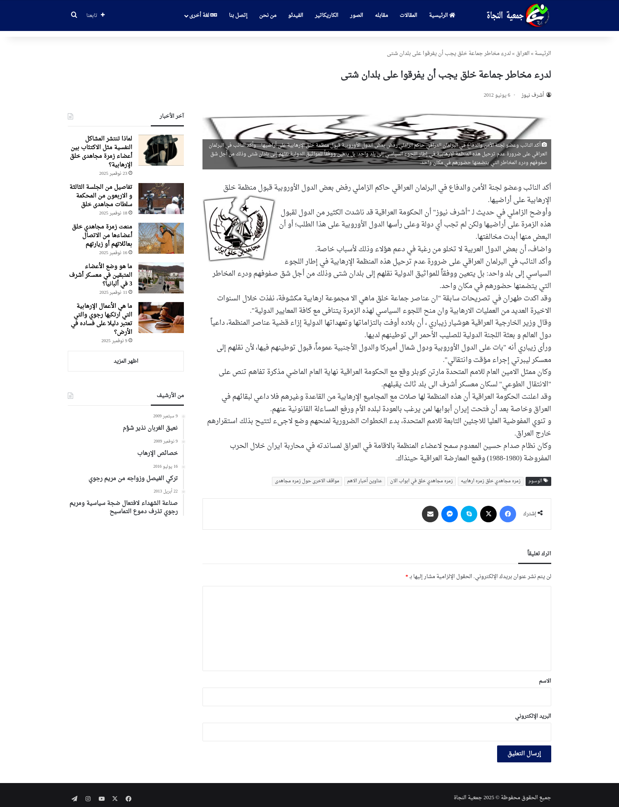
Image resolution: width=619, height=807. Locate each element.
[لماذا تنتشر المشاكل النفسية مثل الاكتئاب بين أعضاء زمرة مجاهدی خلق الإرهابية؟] (161, 144)
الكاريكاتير (326, 15)
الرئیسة (543, 48)
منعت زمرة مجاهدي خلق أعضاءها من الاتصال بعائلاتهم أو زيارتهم (102, 230)
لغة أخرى (203, 15)
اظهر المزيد (126, 355)
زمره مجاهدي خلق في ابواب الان (421, 475)
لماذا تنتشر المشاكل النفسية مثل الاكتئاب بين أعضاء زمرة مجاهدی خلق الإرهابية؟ (101, 146)
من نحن (267, 15)
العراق (523, 48)
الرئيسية (442, 15)
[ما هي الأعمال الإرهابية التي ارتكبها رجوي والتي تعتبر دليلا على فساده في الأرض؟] (161, 311)
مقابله (381, 15)
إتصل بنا (238, 15)
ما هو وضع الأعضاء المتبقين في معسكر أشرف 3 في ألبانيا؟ (100, 269)
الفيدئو (295, 15)
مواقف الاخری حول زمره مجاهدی (307, 475)
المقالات (408, 15)
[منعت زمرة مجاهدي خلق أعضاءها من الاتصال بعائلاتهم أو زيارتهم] (161, 232)
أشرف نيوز (532, 89)
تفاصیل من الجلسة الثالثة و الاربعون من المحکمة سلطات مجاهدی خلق (100, 190)
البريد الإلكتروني (533, 710)
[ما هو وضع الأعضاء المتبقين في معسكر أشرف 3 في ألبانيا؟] (161, 272)
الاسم (545, 675)
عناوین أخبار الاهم (364, 475)
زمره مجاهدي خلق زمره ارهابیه (491, 475)
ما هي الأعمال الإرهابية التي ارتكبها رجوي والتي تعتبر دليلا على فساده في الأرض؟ (101, 313)
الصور (356, 15)
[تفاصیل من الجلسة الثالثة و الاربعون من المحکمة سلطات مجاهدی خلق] (161, 192)
